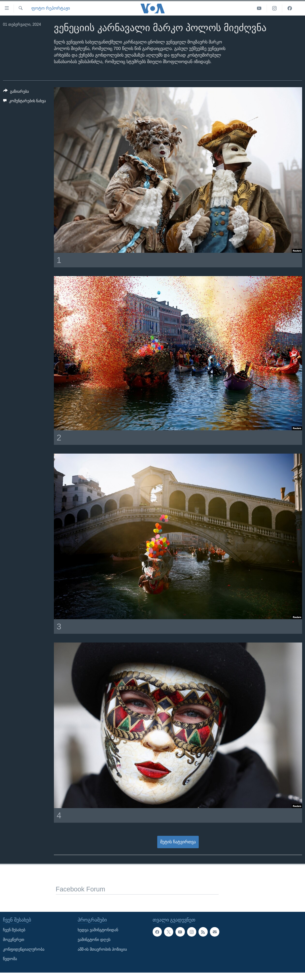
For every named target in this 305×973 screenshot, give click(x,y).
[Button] (16, 92)
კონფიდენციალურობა (23, 949)
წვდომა (10, 959)
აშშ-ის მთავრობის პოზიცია (102, 949)
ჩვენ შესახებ (14, 930)
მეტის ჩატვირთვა (178, 841)
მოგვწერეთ (13, 940)
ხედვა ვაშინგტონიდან (98, 930)
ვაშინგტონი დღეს (94, 940)
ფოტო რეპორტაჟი (50, 8)
